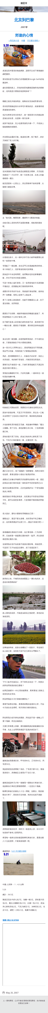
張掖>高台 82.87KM (11, 920)
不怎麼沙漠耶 (33, 40)
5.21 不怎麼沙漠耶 (19, 863)
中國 (23, 40)
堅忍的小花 (14, 40)
